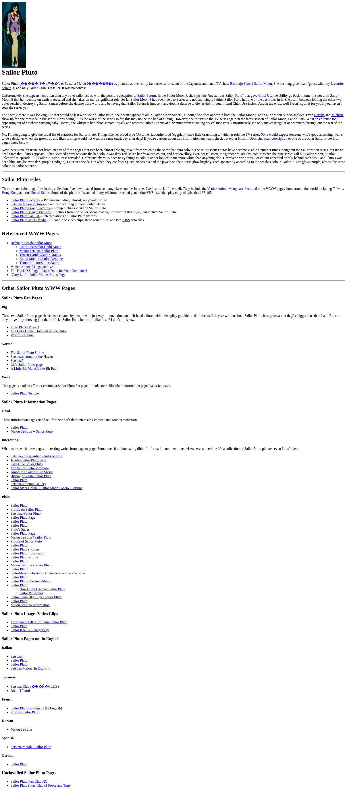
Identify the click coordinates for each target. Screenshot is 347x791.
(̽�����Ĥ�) (100, 83)
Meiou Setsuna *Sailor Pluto (31, 537)
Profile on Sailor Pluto (26, 509)
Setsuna (16, 656)
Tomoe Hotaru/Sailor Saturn (39, 263)
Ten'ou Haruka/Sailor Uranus (40, 255)
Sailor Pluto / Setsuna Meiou (31, 581)
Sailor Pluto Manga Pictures (31, 212)
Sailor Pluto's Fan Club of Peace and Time (41, 785)
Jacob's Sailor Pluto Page (28, 460)
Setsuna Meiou (21, 668)
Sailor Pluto (19, 427)
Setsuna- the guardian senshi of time (36, 456)
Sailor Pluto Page (23, 517)
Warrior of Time (22, 335)
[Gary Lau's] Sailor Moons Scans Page (38, 275)
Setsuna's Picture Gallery (28, 484)
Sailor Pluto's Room (25, 549)
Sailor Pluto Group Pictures (30, 208)
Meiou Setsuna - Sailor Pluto (31, 565)
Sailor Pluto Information (28, 553)
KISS (126, 220)
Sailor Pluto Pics (31, 593)
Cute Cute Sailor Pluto (26, 464)
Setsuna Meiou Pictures (28, 204)
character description (272, 138)
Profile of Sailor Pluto (26, 541)
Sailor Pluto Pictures (26, 200)
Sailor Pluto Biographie (27, 708)
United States (40, 192)
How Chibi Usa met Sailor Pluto (42, 589)
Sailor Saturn (146, 95)
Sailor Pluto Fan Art (25, 216)
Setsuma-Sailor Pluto (26, 513)
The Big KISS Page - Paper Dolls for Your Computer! (49, 271)
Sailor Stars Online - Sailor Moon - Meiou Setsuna (46, 488)
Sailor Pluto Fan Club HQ (29, 781)
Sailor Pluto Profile (24, 557)
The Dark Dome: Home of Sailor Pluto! (39, 331)
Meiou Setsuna (21, 729)
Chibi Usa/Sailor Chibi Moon (40, 247)
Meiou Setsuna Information (30, 605)
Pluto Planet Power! (25, 327)
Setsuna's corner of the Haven (32, 356)
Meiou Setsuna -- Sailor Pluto (32, 431)
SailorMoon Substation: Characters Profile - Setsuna (48, 573)
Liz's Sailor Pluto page (27, 364)
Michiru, (338, 115)
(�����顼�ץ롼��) (39, 83)
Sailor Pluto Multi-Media (28, 220)
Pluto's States (20, 529)
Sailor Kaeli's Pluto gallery (30, 630)
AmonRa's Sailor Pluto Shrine (32, 472)
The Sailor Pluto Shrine (27, 352)
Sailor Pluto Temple (25, 393)
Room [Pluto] (20, 691)
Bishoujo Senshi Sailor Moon (251, 83)
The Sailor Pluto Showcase (30, 468)
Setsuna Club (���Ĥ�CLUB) (35, 686)
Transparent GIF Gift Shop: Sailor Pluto (39, 622)
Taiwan (338, 189)
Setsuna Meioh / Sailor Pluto (31, 747)
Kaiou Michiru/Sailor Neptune (41, 259)
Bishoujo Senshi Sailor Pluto (31, 476)
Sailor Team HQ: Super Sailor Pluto (36, 597)
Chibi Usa (265, 95)
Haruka (319, 115)
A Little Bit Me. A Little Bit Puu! (34, 368)
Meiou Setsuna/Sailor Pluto (38, 251)
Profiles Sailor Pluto (25, 712)
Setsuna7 (17, 360)
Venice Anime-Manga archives (229, 189)
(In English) (41, 668)
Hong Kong (10, 192)
